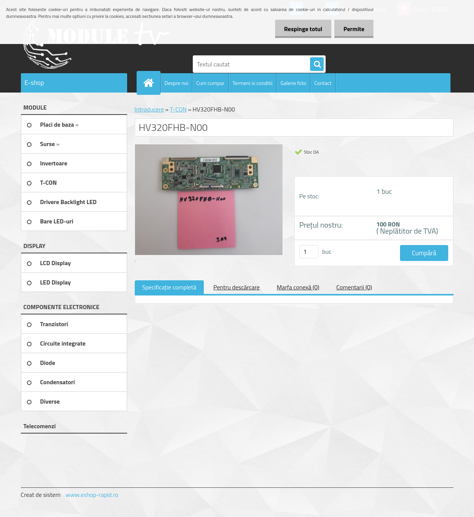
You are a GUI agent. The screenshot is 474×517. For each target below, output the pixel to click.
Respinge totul (302, 28)
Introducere (149, 109)
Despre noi (177, 83)
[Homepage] (152, 82)
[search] (317, 64)
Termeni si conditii (253, 83)
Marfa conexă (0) (298, 287)
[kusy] (308, 251)
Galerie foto (293, 83)
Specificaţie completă (169, 287)
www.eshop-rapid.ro (92, 494)
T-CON (178, 109)
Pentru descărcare (236, 287)
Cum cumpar (210, 83)
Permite (353, 28)
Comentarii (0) (354, 287)
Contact (322, 83)
